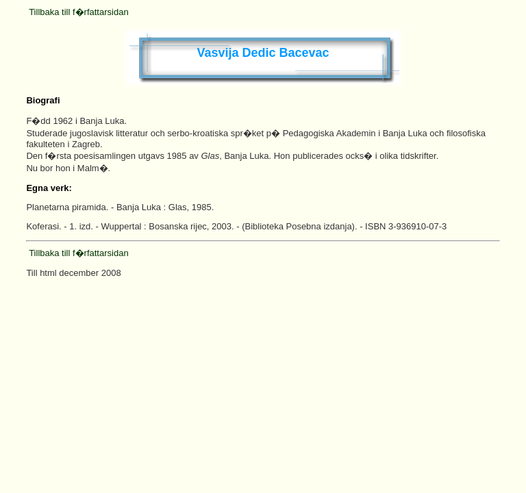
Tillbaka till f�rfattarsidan (78, 12)
